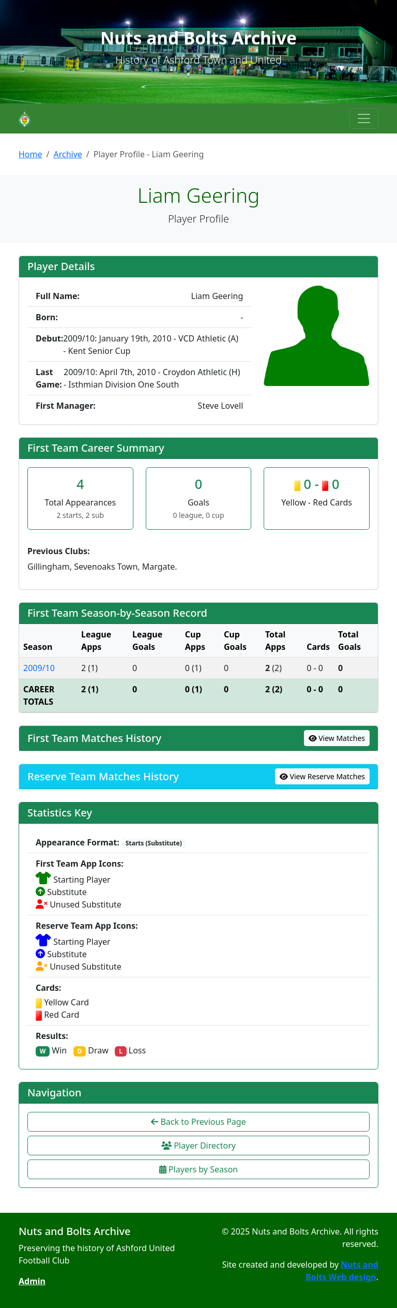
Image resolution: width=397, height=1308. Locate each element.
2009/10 (39, 668)
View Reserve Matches (322, 776)
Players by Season (198, 1169)
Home (30, 154)
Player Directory (198, 1145)
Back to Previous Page (198, 1121)
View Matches (337, 738)
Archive (67, 154)
